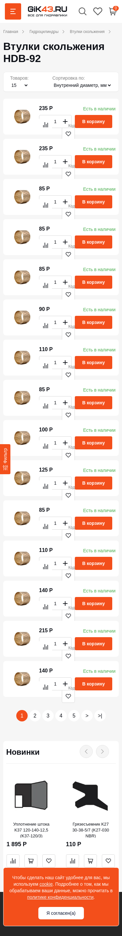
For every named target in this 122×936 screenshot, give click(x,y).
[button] (83, 11)
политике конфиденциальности (60, 897)
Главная (10, 31)
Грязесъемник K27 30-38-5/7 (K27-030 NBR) (90, 830)
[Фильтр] (5, 459)
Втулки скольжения (87, 31)
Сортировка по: (68, 78)
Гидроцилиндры (44, 31)
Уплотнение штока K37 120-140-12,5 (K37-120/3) (31, 830)
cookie (45, 884)
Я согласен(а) (61, 913)
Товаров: (19, 78)
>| (100, 715)
